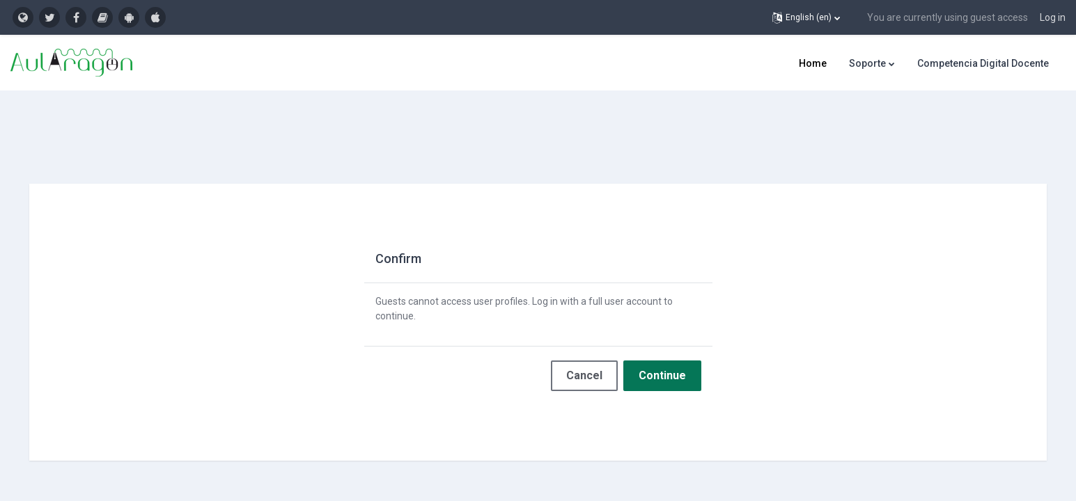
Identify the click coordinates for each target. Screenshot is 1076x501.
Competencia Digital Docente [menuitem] (983, 63)
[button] (806, 17)
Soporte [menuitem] (867, 63)
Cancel (584, 363)
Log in (1053, 17)
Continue (662, 363)
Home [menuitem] (813, 63)
